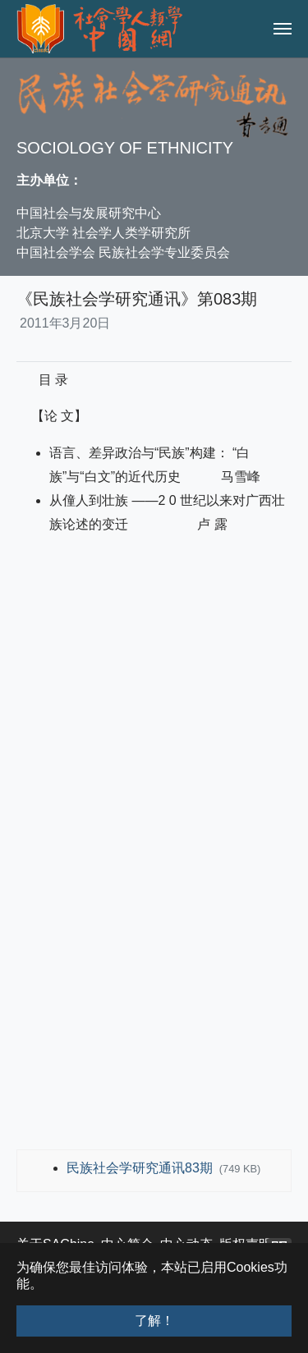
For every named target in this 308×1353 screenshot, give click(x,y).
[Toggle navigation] (283, 29)
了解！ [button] (154, 1321)
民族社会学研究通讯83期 (141, 1168)
